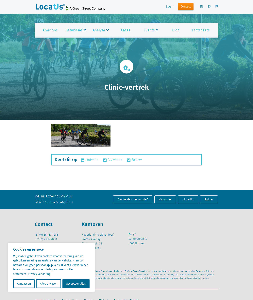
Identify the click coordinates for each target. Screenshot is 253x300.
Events (149, 30)
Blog (175, 30)
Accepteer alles (76, 284)
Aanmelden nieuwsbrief (133, 199)
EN (201, 6)
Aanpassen (24, 284)
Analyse (99, 30)
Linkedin (89, 160)
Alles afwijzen (48, 284)
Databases (73, 30)
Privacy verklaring (39, 274)
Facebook (112, 160)
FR (216, 6)
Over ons (50, 30)
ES (209, 6)
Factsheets (201, 30)
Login (169, 6)
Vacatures (165, 199)
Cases (125, 30)
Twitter (134, 160)
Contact (186, 6)
